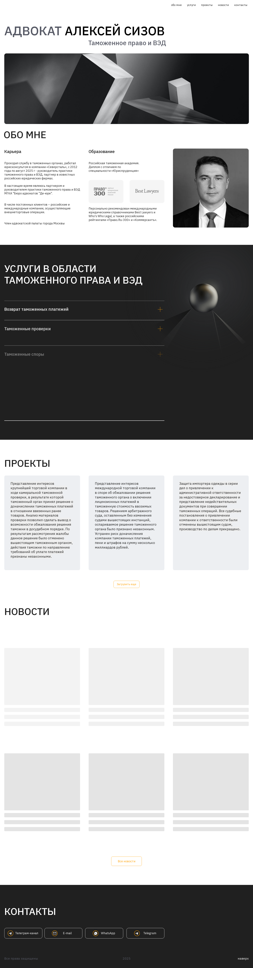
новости (223, 5)
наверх (243, 958)
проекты (207, 5)
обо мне (176, 5)
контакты (240, 5)
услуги (191, 5)
